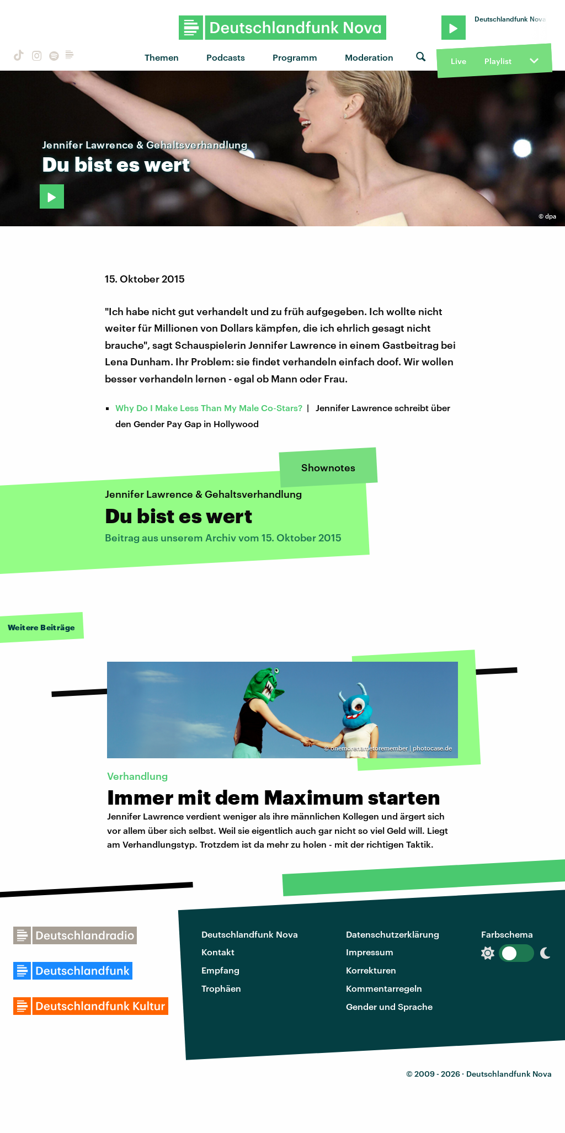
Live (458, 61)
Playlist (497, 61)
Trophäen (221, 988)
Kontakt (217, 951)
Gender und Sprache (389, 1006)
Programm (295, 57)
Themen (162, 57)
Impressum (369, 951)
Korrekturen (371, 970)
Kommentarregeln (384, 988)
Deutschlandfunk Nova (249, 934)
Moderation (369, 57)
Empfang (220, 970)
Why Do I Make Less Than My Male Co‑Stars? (208, 407)
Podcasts (225, 57)
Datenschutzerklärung (392, 934)
